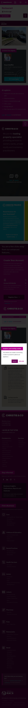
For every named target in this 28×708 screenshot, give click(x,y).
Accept (15, 361)
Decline (21, 361)
